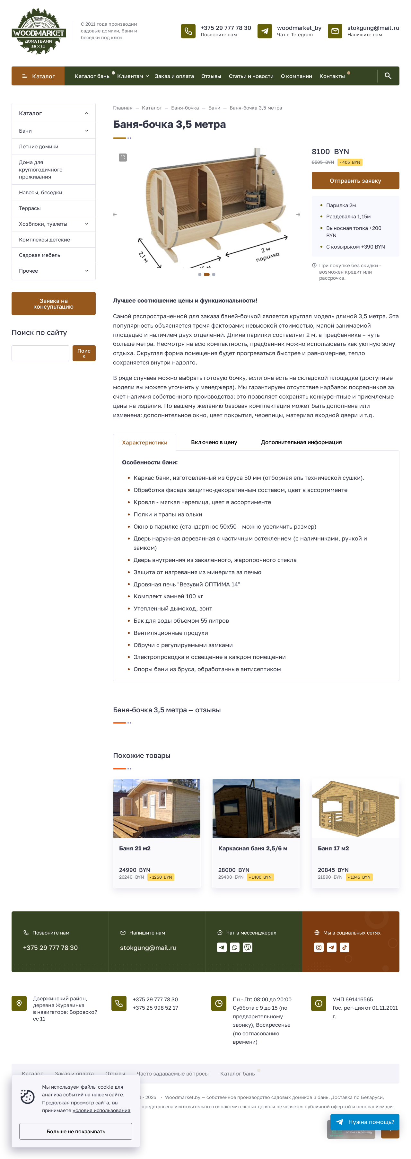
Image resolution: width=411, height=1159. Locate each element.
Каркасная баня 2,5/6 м (252, 848)
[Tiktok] (344, 947)
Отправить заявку (355, 180)
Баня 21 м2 (135, 848)
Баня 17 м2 (333, 848)
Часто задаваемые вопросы (173, 1073)
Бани (25, 130)
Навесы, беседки (40, 192)
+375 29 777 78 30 (226, 27)
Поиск (84, 353)
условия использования (101, 1110)
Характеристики (144, 442)
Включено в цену (214, 442)
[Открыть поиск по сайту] (387, 76)
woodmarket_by (299, 27)
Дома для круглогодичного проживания (41, 169)
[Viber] (247, 947)
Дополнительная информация (301, 442)
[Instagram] (319, 947)
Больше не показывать (76, 1131)
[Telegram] (222, 947)
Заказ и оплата (74, 1073)
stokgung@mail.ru (373, 27)
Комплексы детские (44, 239)
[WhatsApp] (235, 947)
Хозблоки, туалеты (43, 224)
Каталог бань (237, 1073)
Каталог (38, 76)
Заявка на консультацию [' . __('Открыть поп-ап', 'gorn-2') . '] (53, 303)
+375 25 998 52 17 (155, 1008)
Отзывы (115, 1073)
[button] (199, 274)
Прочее (28, 271)
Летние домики (38, 146)
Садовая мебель (39, 255)
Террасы (30, 208)
